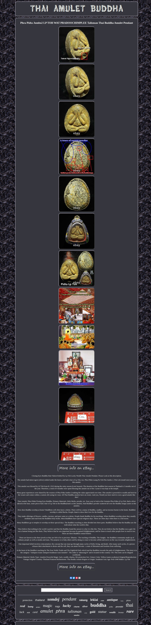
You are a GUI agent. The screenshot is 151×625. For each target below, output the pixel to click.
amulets (76, 615)
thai (129, 605)
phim (128, 600)
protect (38, 607)
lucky (67, 606)
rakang (83, 600)
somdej (53, 599)
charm (76, 606)
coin (85, 613)
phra (60, 611)
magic (47, 606)
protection (27, 600)
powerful (119, 607)
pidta (111, 607)
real (22, 606)
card (35, 612)
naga (57, 606)
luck (21, 612)
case (102, 600)
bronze (121, 612)
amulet (46, 611)
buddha (98, 605)
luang (30, 606)
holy (122, 601)
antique (112, 600)
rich (28, 613)
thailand (40, 600)
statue (102, 612)
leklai (94, 600)
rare (130, 611)
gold (92, 612)
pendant (69, 599)
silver (85, 606)
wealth (112, 612)
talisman (74, 611)
